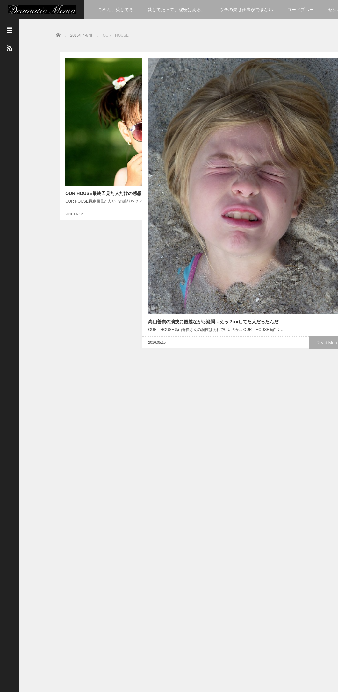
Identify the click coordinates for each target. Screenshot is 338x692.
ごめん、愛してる (115, 9)
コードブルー (300, 9)
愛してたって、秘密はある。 (176, 9)
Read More (117, 159)
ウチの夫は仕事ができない (246, 9)
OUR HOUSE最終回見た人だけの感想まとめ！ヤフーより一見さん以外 (95, 118)
